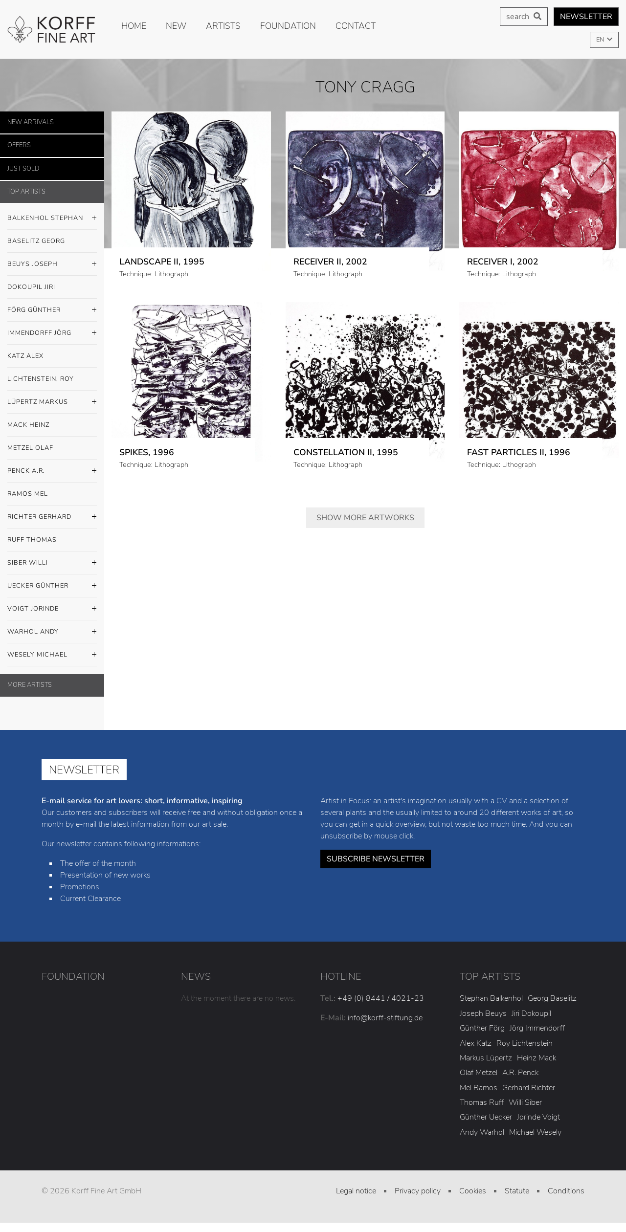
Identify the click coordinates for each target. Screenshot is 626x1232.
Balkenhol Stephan (52, 218)
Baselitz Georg (36, 241)
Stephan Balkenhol (491, 998)
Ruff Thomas (32, 539)
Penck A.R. (52, 471)
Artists (223, 26)
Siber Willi (52, 563)
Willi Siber (525, 1102)
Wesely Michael (52, 655)
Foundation (288, 26)
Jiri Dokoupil (531, 1013)
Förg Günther (52, 310)
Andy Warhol (482, 1132)
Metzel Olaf (30, 447)
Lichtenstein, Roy (40, 378)
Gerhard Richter (528, 1087)
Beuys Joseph (52, 264)
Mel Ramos (478, 1087)
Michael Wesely (535, 1132)
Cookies (472, 1191)
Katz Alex (25, 356)
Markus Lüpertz (486, 1058)
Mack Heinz (28, 424)
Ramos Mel (27, 493)
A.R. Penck (520, 1072)
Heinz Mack (536, 1058)
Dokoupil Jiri (31, 287)
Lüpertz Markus (52, 402)
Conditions (566, 1191)
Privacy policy (418, 1191)
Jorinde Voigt (538, 1117)
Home (133, 26)
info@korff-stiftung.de (385, 1017)
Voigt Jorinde (52, 609)
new (176, 26)
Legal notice (356, 1191)
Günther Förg (482, 1028)
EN (600, 39)
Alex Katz (476, 1043)
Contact (355, 26)
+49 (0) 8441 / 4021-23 (380, 998)
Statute (517, 1191)
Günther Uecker (486, 1117)
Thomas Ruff (482, 1102)
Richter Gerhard (52, 517)
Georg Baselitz (552, 998)
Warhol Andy (52, 632)
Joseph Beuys (483, 1013)
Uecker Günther (52, 586)
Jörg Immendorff (537, 1028)
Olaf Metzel (478, 1072)
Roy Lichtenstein (524, 1043)
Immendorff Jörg (52, 333)
